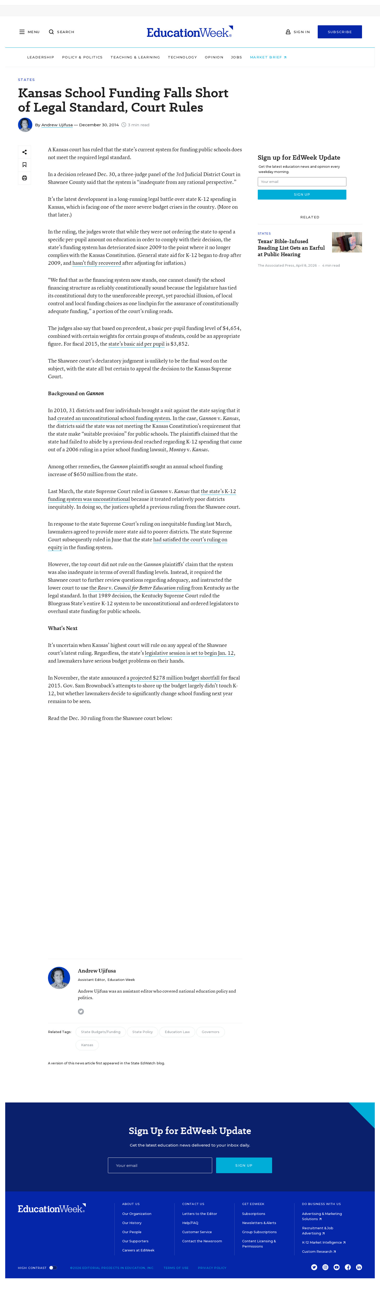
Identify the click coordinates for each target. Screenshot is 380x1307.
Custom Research (319, 1252)
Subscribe (340, 32)
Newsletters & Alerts (259, 1223)
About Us (131, 1204)
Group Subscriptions (259, 1232)
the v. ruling (139, 587)
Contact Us (193, 1204)
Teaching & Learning (168, 57)
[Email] (160, 1165)
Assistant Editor (91, 980)
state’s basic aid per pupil (136, 343)
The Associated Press (276, 265)
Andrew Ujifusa (57, 124)
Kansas (87, 1045)
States (26, 80)
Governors (210, 1032)
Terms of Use (176, 1268)
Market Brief (301, 57)
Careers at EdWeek (138, 1250)
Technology (215, 57)
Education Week (121, 980)
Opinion (247, 57)
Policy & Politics (115, 57)
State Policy (142, 1032)
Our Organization (136, 1214)
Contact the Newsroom (202, 1241)
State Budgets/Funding (100, 1032)
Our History (132, 1223)
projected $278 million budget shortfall (175, 677)
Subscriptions (253, 1214)
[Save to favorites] (24, 165)
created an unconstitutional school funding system (113, 418)
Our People (132, 1232)
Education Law (177, 1032)
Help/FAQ (190, 1223)
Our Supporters (135, 1241)
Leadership (73, 57)
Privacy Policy (212, 1268)
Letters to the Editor (199, 1214)
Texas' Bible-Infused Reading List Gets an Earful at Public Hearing (291, 248)
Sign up (244, 1165)
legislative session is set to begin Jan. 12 (189, 652)
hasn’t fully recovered (96, 262)
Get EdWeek (253, 1204)
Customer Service (197, 1232)
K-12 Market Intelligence (324, 1242)
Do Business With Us (321, 1204)
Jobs (269, 57)
